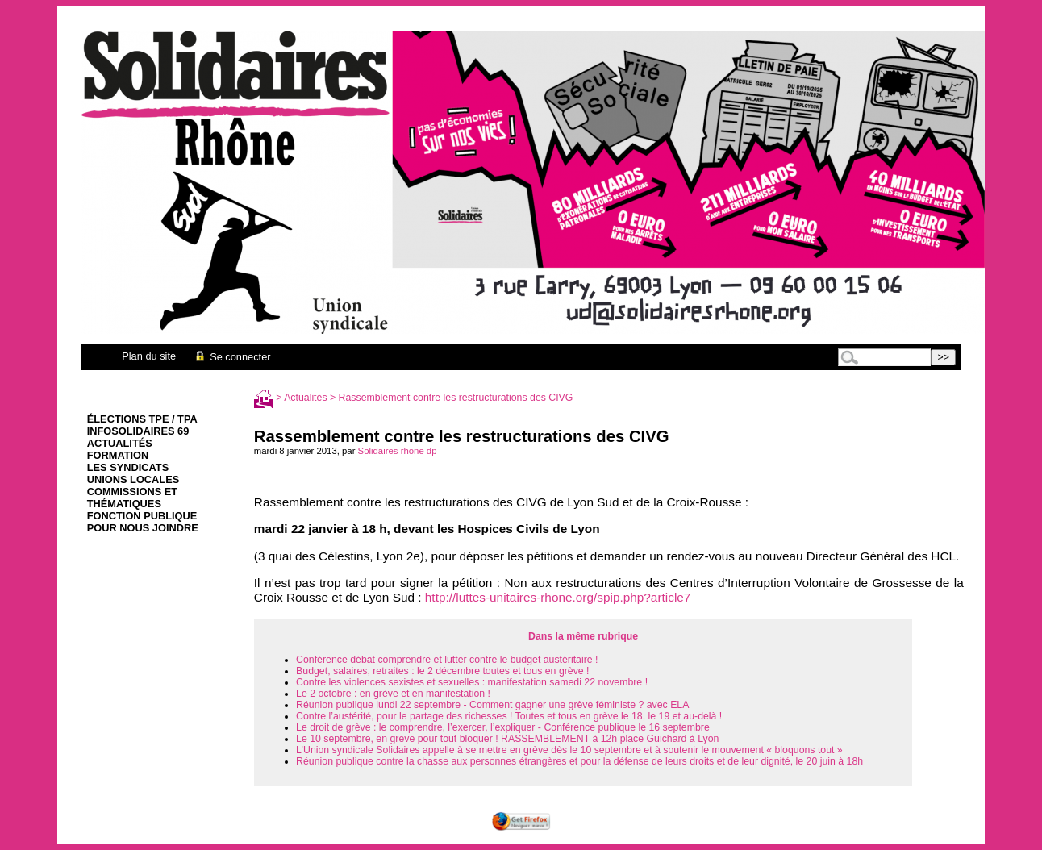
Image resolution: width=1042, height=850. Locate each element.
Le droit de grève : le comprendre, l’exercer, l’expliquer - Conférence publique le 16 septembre (503, 727)
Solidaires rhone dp (397, 451)
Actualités (119, 443)
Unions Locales (133, 479)
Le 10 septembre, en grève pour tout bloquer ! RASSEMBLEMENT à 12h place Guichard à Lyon (507, 738)
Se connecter (232, 357)
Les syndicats (128, 467)
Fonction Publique (142, 516)
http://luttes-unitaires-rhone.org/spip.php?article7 (558, 597)
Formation (118, 455)
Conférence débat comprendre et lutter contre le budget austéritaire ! (447, 659)
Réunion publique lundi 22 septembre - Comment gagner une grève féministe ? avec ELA (492, 704)
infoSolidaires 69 (138, 431)
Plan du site (149, 356)
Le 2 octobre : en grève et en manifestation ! (393, 693)
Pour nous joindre (142, 528)
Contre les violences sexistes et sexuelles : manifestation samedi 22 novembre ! (472, 682)
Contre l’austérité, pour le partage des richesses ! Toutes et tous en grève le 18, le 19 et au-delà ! (509, 716)
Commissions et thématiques (132, 497)
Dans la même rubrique (583, 636)
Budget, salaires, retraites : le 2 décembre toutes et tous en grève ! (442, 671)
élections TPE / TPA (142, 419)
